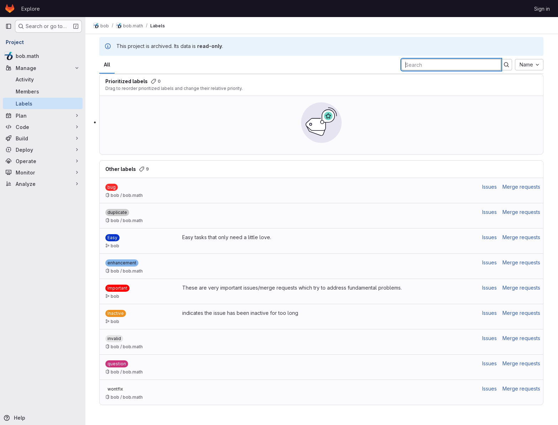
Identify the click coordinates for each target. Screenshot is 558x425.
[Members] (43, 91)
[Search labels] (451, 64)
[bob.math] (43, 55)
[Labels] (43, 103)
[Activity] (43, 79)
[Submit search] (506, 64)
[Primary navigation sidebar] (8, 26)
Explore (30, 9)
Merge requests (522, 187)
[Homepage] (10, 8)
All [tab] (107, 64)
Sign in (542, 9)
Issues (490, 187)
